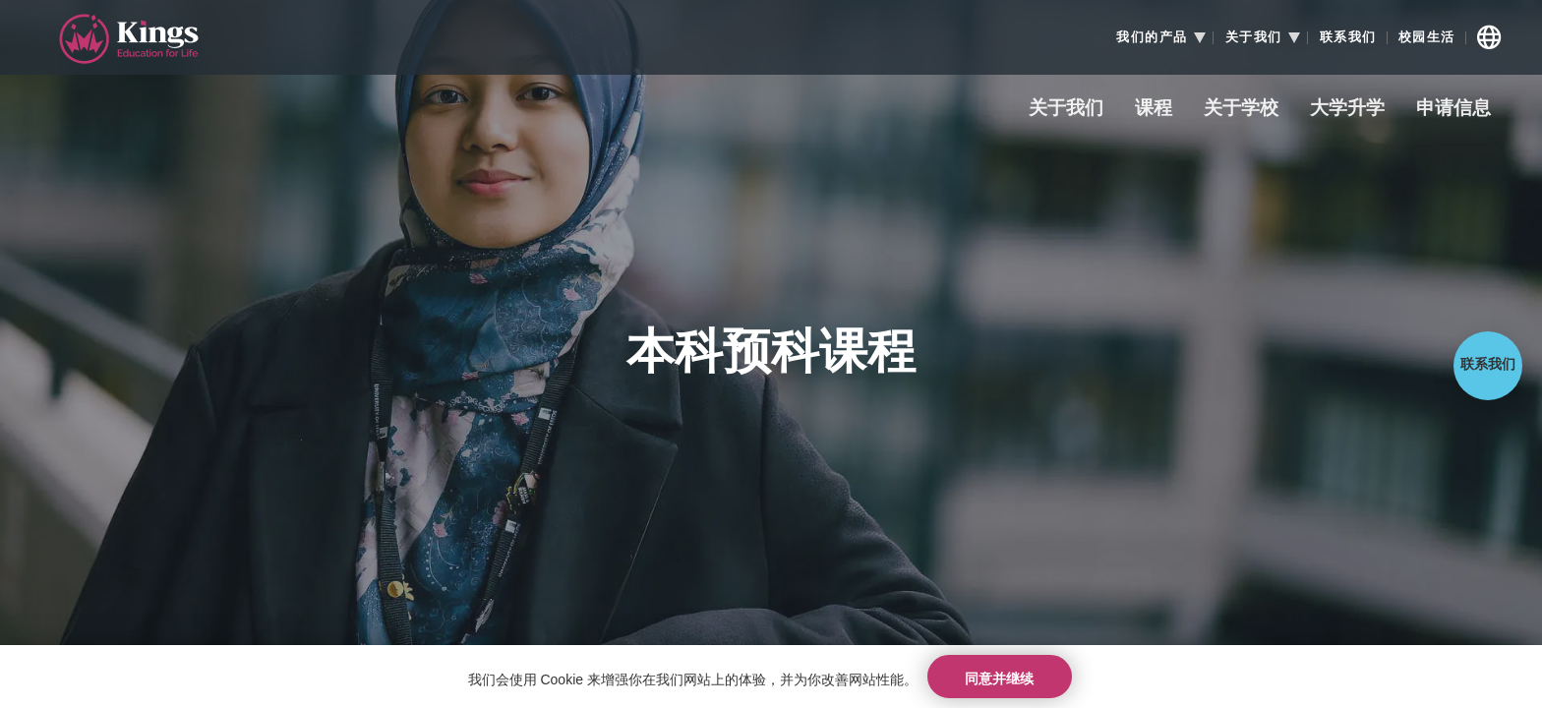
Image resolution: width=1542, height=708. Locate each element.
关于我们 (1066, 108)
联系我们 (1348, 37)
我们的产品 (1152, 37)
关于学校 (1241, 108)
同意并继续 (999, 673)
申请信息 (1453, 108)
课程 (1153, 108)
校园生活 (1426, 37)
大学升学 (1347, 108)
